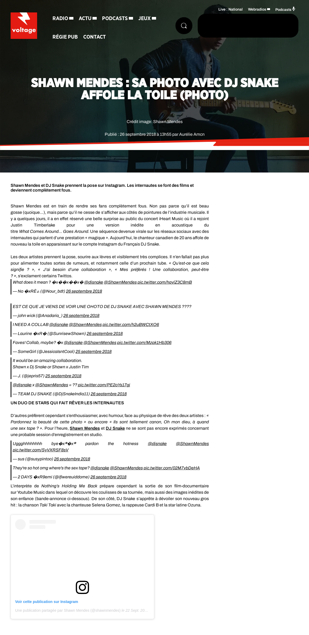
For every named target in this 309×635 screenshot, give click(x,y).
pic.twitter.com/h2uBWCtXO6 (131, 324)
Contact (94, 37)
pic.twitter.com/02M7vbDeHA (172, 468)
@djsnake (93, 282)
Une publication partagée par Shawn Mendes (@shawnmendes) (68, 610)
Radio (60, 18)
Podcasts (115, 18)
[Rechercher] (183, 25)
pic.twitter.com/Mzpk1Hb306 (144, 342)
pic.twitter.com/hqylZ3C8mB (165, 282)
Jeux (144, 18)
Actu (85, 18)
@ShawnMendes (120, 282)
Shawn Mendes (85, 428)
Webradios (257, 9)
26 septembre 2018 (84, 291)
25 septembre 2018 (94, 351)
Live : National (230, 9)
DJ (115, 428)
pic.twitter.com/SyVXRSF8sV (40, 450)
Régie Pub (65, 37)
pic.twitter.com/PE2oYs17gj (104, 385)
